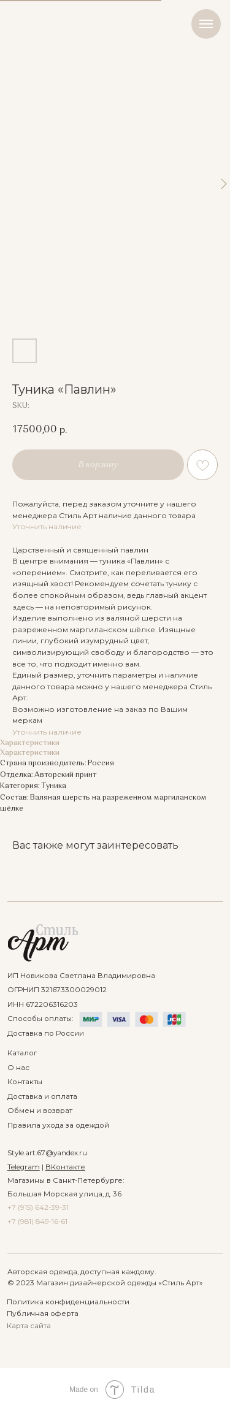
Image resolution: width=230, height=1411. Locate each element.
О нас (18, 1067)
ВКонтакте (65, 1167)
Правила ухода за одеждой (58, 1125)
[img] (43, 943)
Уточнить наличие (47, 526)
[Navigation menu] (206, 24)
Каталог (22, 1053)
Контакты (24, 1081)
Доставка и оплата (42, 1096)
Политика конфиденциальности (68, 1302)
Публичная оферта (43, 1313)
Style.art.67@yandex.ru (47, 1153)
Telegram (23, 1167)
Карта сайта (29, 1325)
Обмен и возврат (39, 1110)
